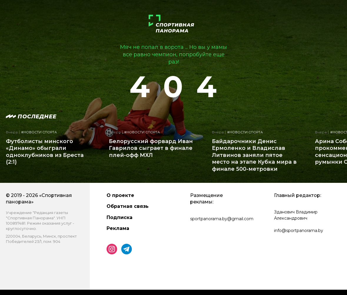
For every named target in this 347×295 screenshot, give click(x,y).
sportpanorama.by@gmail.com (221, 218)
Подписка (119, 217)
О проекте (120, 195)
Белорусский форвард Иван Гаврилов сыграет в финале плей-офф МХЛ (151, 148)
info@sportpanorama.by (298, 230)
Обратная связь (128, 206)
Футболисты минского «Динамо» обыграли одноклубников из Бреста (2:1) (45, 151)
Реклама (118, 228)
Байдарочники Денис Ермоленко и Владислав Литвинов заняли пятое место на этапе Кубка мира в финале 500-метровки (254, 155)
